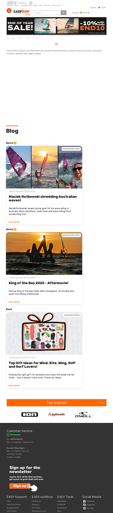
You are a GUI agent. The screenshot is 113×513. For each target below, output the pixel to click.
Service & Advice (14, 504)
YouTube (88, 508)
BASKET (77, 13)
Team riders (56, 5)
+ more (101, 403)
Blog (35, 5)
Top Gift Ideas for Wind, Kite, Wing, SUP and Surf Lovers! (42, 365)
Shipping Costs (26, 5)
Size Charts (11, 511)
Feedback (61, 504)
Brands (47, 5)
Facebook (89, 501)
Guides (19, 38)
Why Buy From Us (39, 511)
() (86, 12)
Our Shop (36, 507)
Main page (10, 38)
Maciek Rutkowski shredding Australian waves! (43, 198)
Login (103, 7)
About (16, 5)
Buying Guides (13, 507)
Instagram (89, 504)
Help (40, 5)
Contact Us (36, 501)
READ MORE (14, 222)
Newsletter (61, 501)
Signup (93, 7)
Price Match (62, 507)
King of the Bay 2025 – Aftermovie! (38, 283)
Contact (9, 5)
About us (35, 504)
